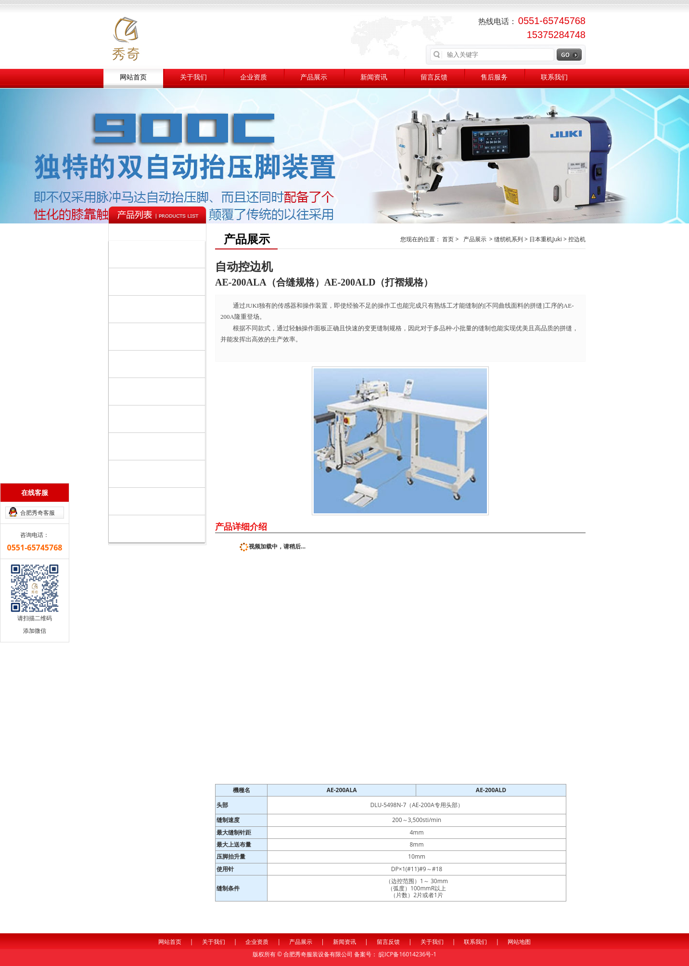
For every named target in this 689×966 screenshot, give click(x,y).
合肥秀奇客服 (37, 513)
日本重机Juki (137, 363)
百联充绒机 (135, 473)
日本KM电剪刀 (140, 446)
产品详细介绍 (241, 526)
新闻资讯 (373, 77)
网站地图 (519, 942)
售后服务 (494, 77)
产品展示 (313, 77)
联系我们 (554, 77)
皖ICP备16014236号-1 (407, 954)
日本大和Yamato (143, 418)
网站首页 (133, 77)
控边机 (577, 239)
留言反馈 (434, 77)
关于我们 (193, 77)
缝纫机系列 (159, 254)
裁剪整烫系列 (159, 308)
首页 (448, 239)
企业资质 (253, 77)
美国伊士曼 (135, 501)
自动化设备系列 (159, 281)
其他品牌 (159, 528)
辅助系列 (159, 336)
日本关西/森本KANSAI (151, 391)
